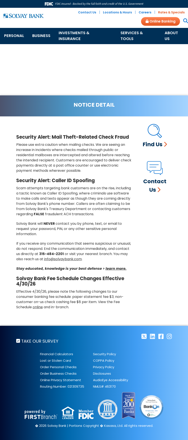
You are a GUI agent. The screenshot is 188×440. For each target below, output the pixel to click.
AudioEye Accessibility (110, 380)
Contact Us (87, 12)
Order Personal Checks (58, 367)
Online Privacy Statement (60, 380)
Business (41, 35)
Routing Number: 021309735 (62, 386)
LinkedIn (152, 336)
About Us (171, 35)
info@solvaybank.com (63, 259)
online (38, 307)
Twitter (144, 336)
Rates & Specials (171, 12)
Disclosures (102, 373)
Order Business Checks (58, 373)
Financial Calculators (56, 354)
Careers (145, 12)
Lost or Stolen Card (55, 360)
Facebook (161, 336)
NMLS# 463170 (104, 386)
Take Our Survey (39, 341)
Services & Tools (132, 35)
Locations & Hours (117, 12)
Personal (14, 35)
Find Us (152, 144)
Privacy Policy (103, 367)
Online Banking (160, 21)
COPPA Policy (103, 360)
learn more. (116, 268)
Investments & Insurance (74, 35)
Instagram (169, 336)
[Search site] (184, 21)
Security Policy (104, 354)
